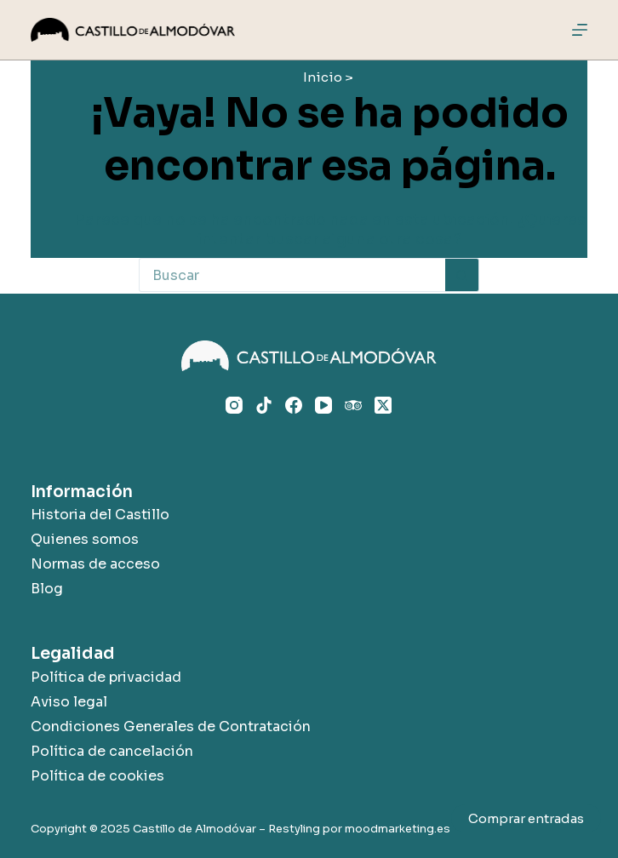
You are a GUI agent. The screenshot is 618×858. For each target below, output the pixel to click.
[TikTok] (263, 405)
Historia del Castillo (100, 514)
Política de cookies (97, 776)
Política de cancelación (112, 751)
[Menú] (579, 29)
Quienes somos (85, 539)
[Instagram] (234, 405)
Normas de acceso (95, 564)
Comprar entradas (526, 818)
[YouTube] (323, 405)
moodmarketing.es (397, 828)
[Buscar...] (292, 275)
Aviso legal (69, 702)
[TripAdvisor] (353, 405)
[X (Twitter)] (383, 405)
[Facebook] (293, 405)
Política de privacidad (106, 677)
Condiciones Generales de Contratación (171, 726)
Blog (47, 589)
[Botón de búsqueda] (462, 275)
